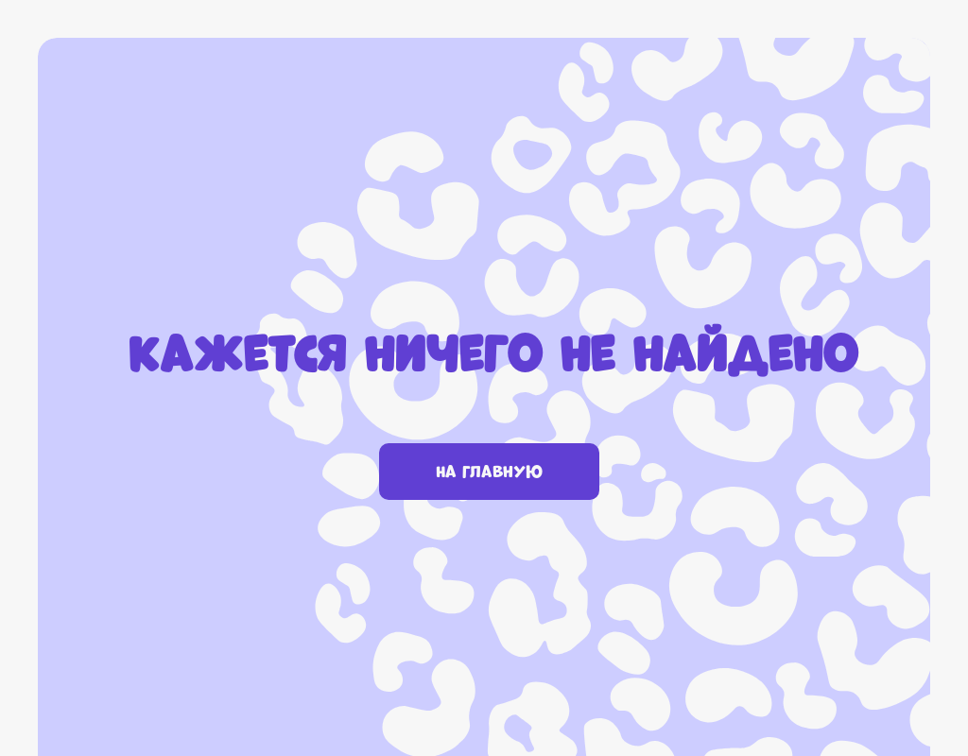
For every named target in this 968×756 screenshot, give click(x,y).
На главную (489, 471)
